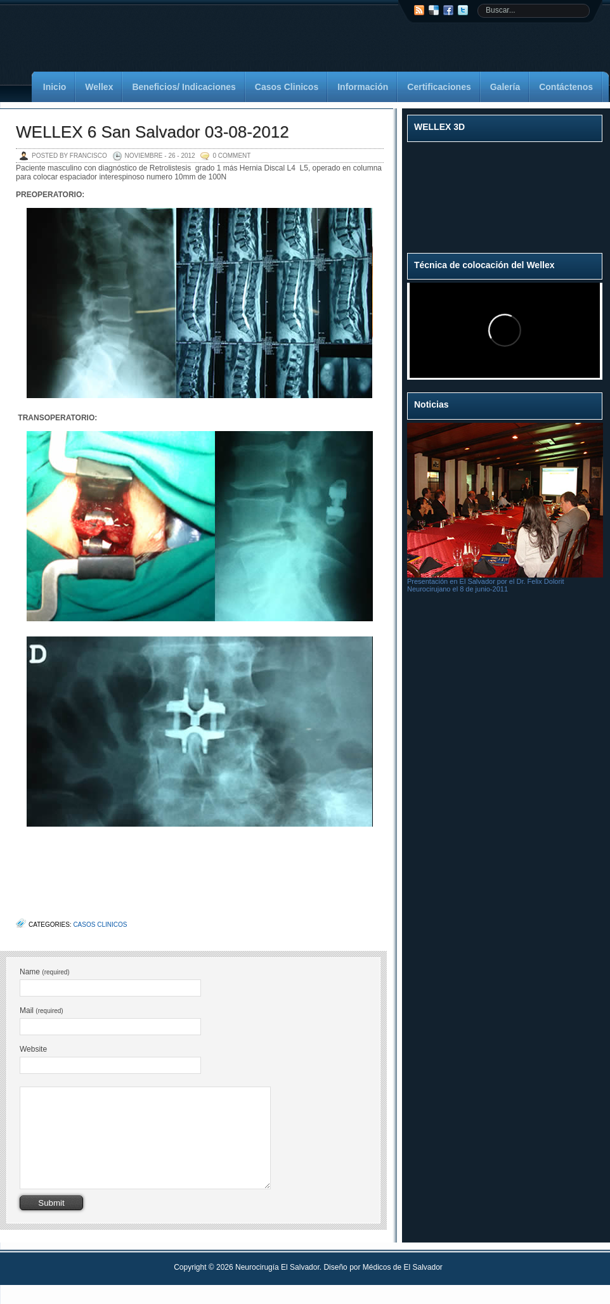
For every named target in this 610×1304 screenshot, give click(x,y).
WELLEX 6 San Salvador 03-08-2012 (152, 131)
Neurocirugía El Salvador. (279, 1286)
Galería (505, 87)
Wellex (99, 87)
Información (362, 87)
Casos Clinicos (286, 87)
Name (45, 971)
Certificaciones (438, 87)
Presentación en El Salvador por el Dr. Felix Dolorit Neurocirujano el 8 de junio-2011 (485, 585)
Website (33, 1049)
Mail (41, 1010)
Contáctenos (566, 87)
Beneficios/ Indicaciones (183, 87)
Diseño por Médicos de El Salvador (382, 1286)
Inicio (55, 87)
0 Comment (231, 155)
